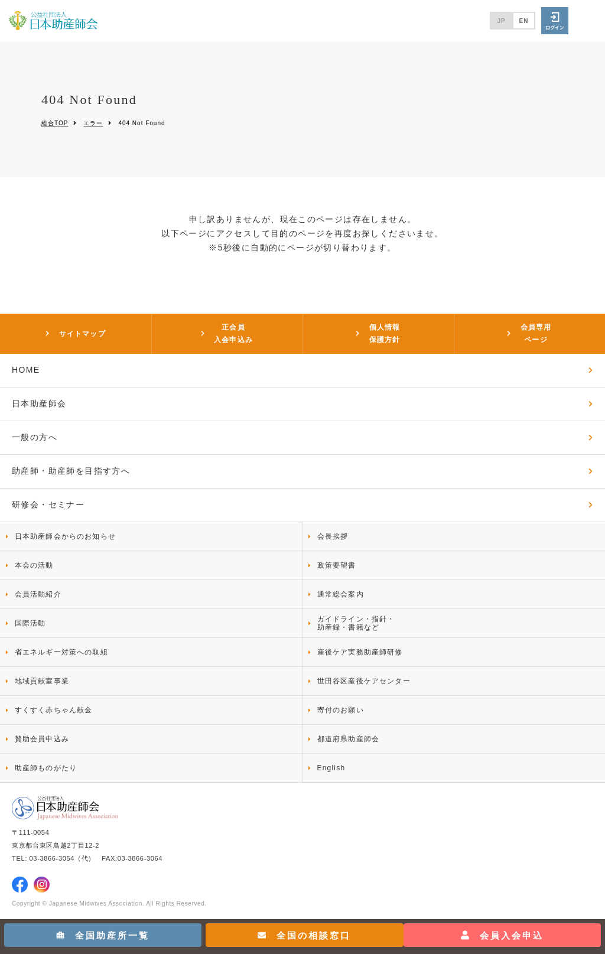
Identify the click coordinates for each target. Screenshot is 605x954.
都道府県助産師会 (348, 739)
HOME (26, 370)
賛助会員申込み (42, 739)
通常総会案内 (340, 594)
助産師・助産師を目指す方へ (71, 471)
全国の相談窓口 (304, 935)
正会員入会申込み (233, 333)
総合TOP (54, 123)
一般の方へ (34, 437)
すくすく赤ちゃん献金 (54, 710)
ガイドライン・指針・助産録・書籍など (356, 623)
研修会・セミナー (48, 504)
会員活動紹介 (38, 594)
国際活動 (30, 623)
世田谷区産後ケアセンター (364, 681)
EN (524, 21)
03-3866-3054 (52, 858)
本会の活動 (34, 565)
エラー (93, 123)
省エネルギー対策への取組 (61, 652)
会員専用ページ (536, 333)
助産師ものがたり (46, 768)
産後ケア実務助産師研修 (360, 652)
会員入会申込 (502, 935)
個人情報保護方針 (385, 333)
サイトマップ (82, 334)
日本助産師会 (39, 403)
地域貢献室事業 (42, 681)
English (331, 768)
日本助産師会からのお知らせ (65, 536)
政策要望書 (336, 565)
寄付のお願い (340, 710)
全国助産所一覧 (102, 935)
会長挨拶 (333, 536)
